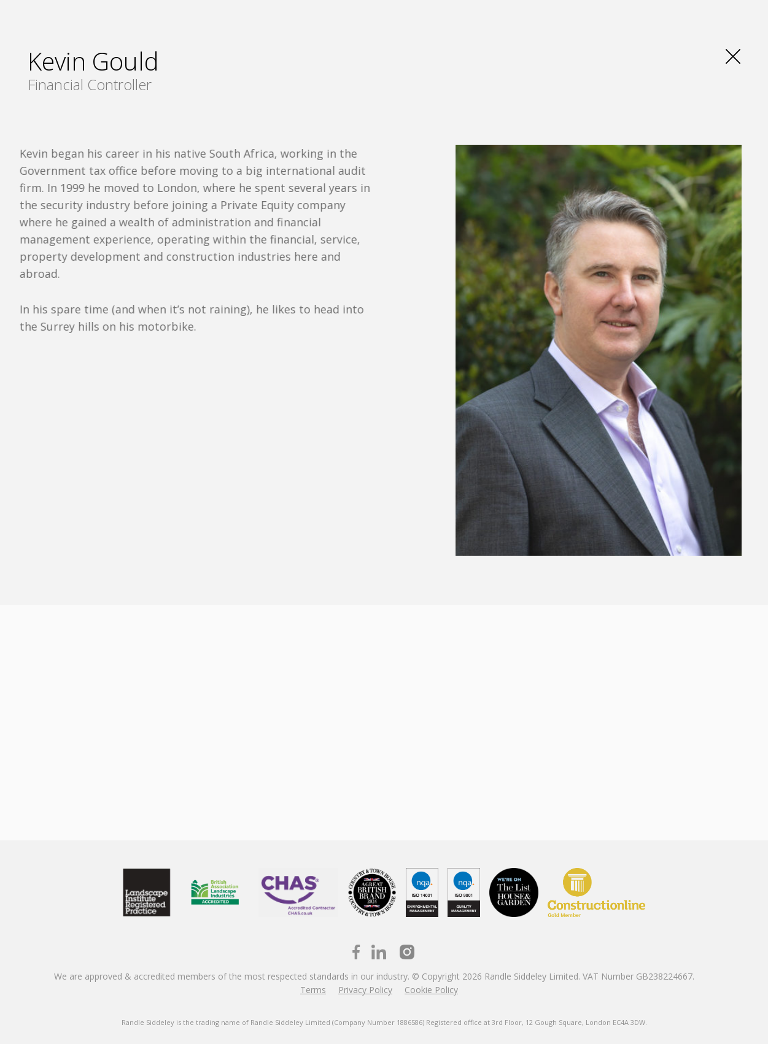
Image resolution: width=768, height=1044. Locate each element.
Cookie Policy (431, 990)
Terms (313, 990)
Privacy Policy (365, 990)
